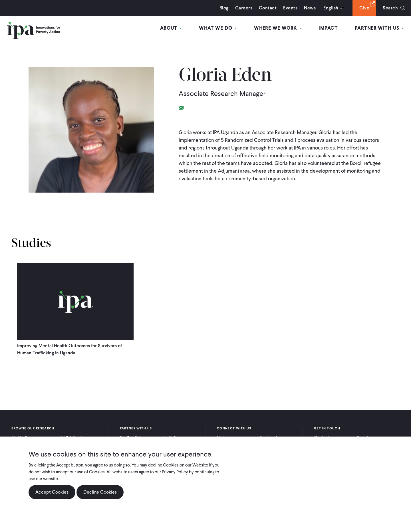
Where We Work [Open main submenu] (277, 28)
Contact (268, 8)
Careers (243, 8)
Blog (224, 8)
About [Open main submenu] (171, 28)
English (330, 8)
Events (290, 8)
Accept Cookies (51, 492)
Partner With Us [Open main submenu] (379, 28)
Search (390, 8)
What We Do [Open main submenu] (218, 28)
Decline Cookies (100, 492)
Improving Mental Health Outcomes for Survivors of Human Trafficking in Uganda (69, 349)
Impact (328, 28)
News (310, 8)
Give (364, 8)
